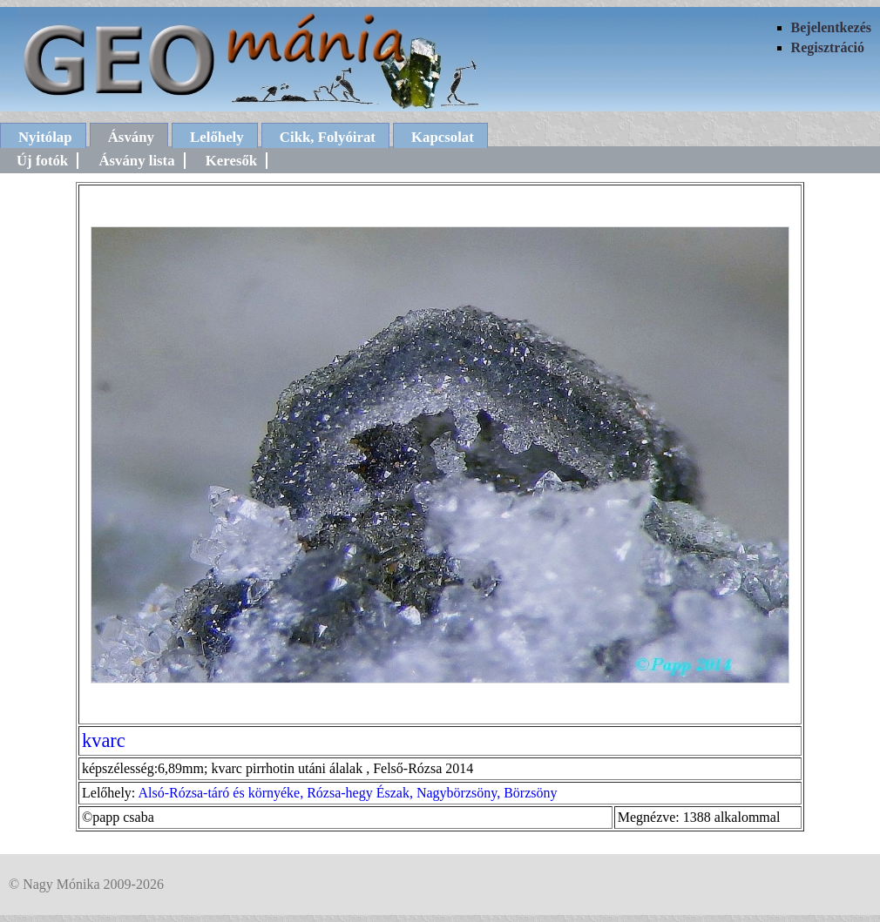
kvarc (103, 740)
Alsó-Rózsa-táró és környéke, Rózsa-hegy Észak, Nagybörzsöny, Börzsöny (347, 792)
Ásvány (131, 137)
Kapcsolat (442, 137)
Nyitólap (45, 137)
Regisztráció (827, 47)
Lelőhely (217, 137)
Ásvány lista (136, 160)
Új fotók (42, 160)
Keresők (231, 160)
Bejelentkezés (831, 27)
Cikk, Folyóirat (328, 137)
